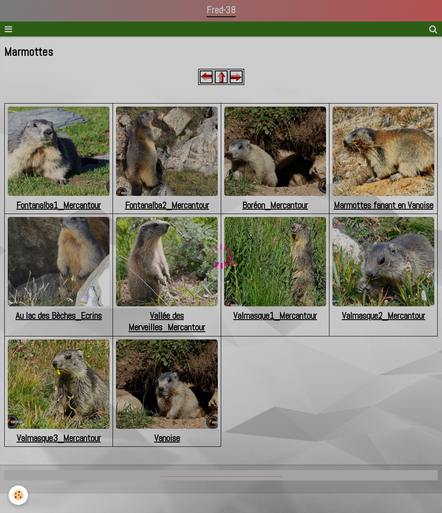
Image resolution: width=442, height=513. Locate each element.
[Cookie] (18, 495)
